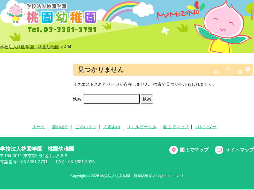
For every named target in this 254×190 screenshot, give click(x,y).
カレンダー (205, 127)
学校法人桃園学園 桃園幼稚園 (37, 149)
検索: (77, 99)
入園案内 (111, 127)
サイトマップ (239, 150)
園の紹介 (60, 127)
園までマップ (176, 127)
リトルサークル (141, 127)
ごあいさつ (86, 127)
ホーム (38, 127)
